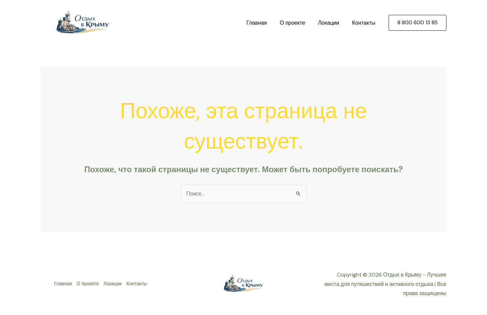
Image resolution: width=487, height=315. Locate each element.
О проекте (297, 22)
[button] (417, 23)
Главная (263, 22)
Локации (331, 22)
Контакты (364, 22)
